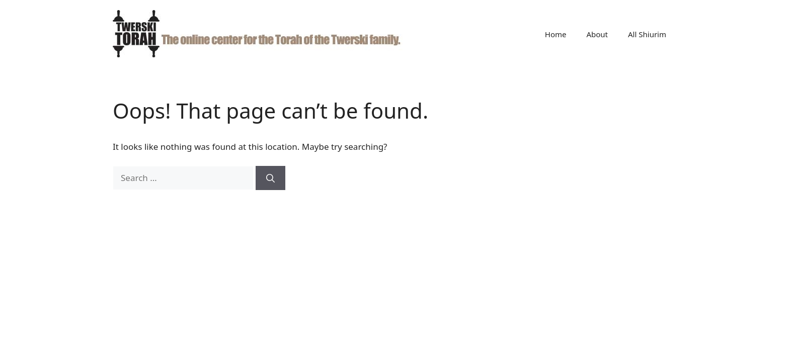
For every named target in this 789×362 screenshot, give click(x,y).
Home (556, 34)
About (597, 34)
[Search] (270, 178)
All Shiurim (647, 34)
